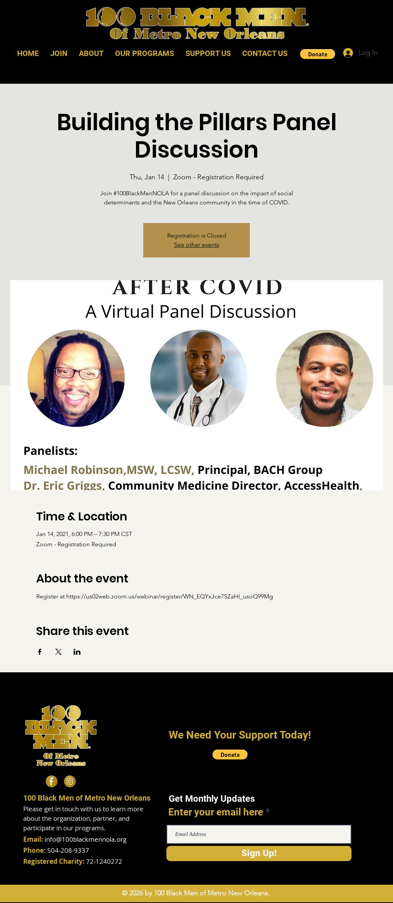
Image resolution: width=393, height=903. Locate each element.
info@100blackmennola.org (85, 839)
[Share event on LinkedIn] (77, 652)
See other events (196, 244)
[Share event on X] (58, 652)
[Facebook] (52, 781)
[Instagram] (70, 781)
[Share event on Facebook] (39, 652)
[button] (317, 54)
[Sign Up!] (258, 853)
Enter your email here (215, 812)
